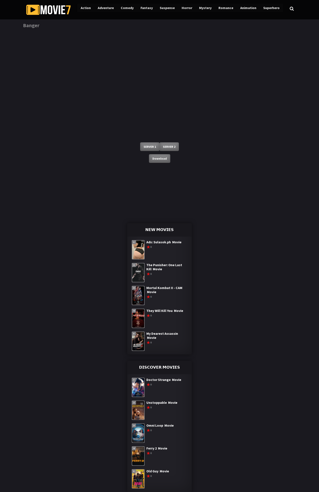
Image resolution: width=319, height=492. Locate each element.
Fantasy (141, 8)
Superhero (264, 8)
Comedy (122, 8)
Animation (241, 8)
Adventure (101, 8)
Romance (218, 8)
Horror (180, 8)
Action (81, 8)
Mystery (198, 8)
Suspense (161, 8)
